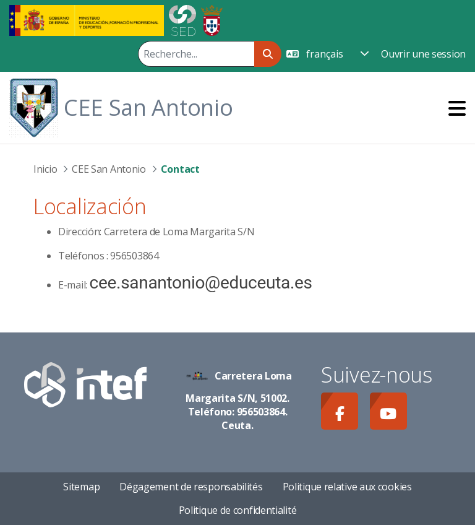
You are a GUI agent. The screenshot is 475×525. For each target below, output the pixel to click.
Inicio (45, 169)
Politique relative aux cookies (347, 486)
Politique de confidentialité (238, 510)
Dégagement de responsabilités (190, 486)
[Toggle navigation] (457, 108)
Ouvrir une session (423, 54)
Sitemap (81, 486)
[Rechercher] (196, 54)
